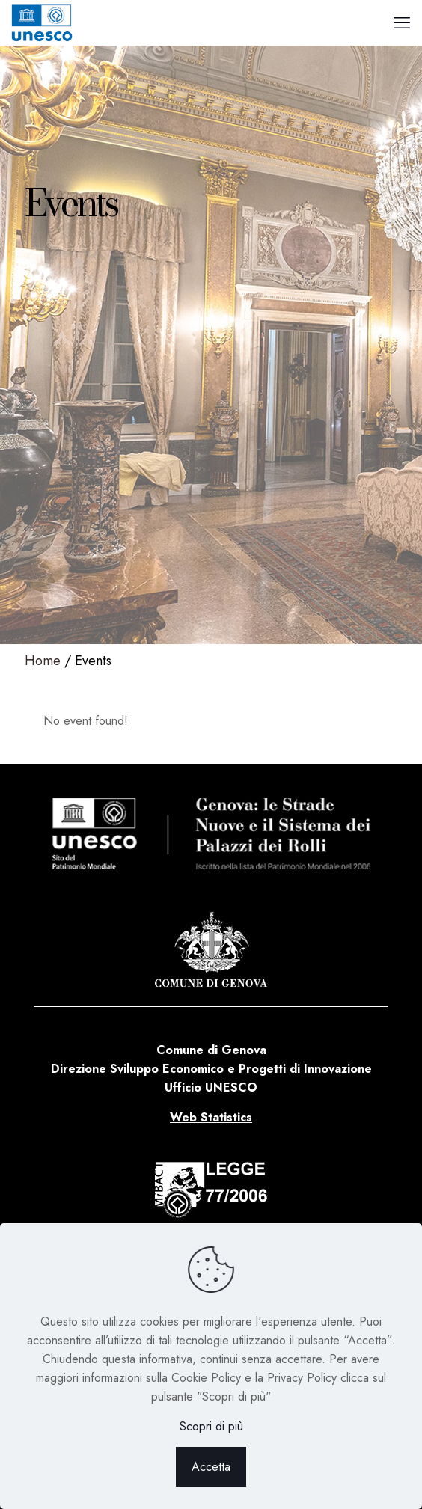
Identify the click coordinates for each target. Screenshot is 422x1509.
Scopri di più (211, 1426)
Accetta (211, 1466)
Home (43, 660)
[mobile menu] (402, 22)
